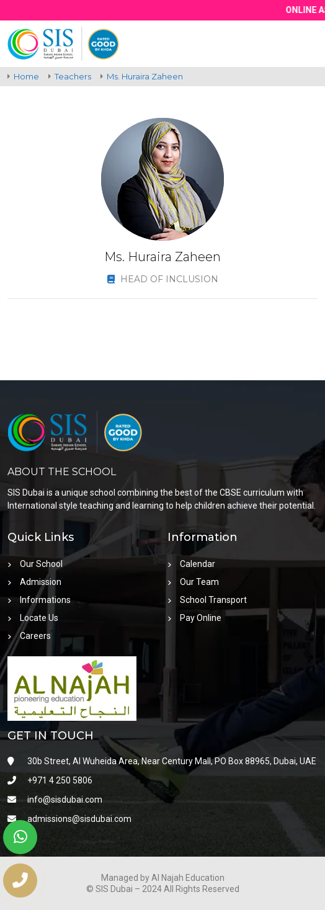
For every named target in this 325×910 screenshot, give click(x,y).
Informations (39, 600)
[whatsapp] (20, 837)
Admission (34, 582)
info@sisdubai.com (54, 800)
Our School (35, 564)
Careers (29, 636)
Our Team (193, 582)
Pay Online (194, 618)
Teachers (73, 76)
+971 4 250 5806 (49, 780)
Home (26, 76)
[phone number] (20, 880)
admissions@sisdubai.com (69, 819)
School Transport (207, 600)
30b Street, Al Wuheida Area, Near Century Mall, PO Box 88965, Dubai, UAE (161, 761)
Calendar (191, 564)
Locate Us (32, 618)
